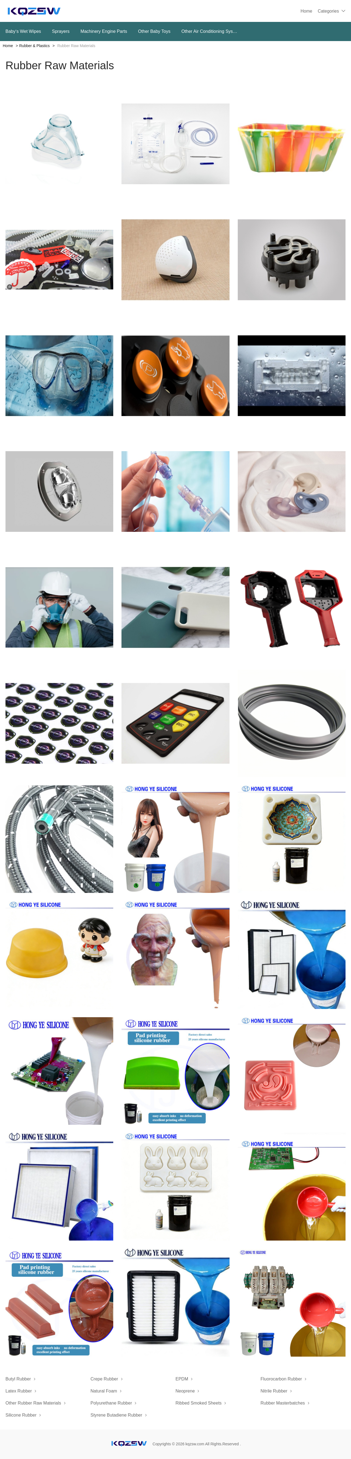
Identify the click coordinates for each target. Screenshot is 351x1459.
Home (306, 11)
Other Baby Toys (154, 31)
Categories (328, 11)
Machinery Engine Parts (104, 31)
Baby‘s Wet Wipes (23, 31)
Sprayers (61, 31)
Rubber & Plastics (34, 46)
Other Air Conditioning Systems (209, 31)
